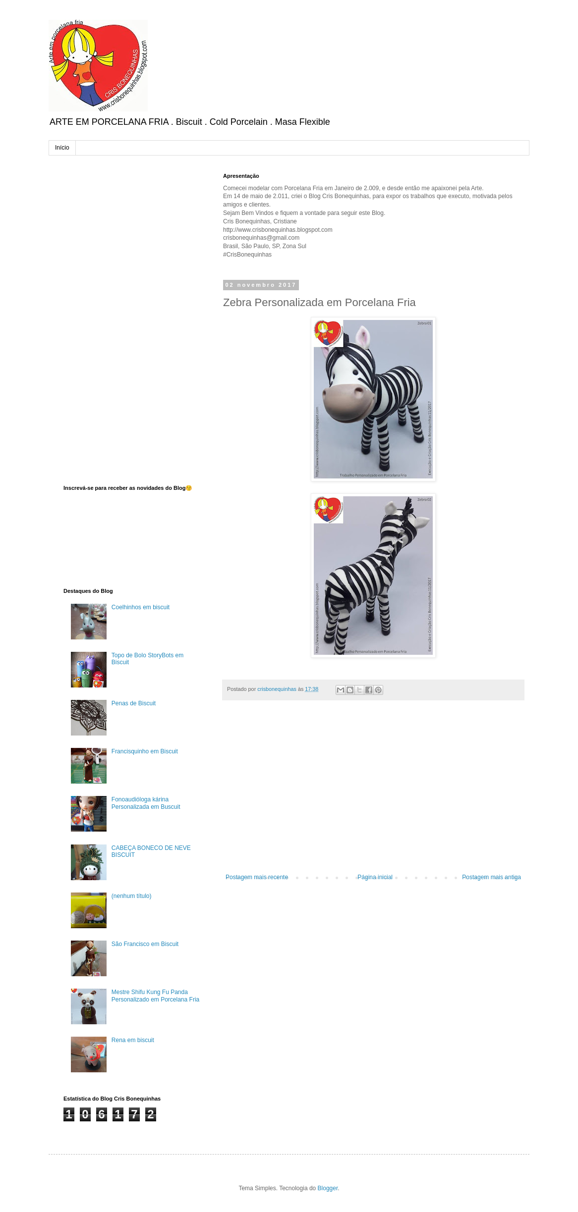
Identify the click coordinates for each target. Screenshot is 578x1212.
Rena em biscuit (133, 1040)
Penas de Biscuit (134, 703)
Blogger (328, 1188)
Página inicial (375, 877)
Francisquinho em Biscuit (145, 751)
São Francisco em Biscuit (145, 944)
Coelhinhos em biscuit (141, 607)
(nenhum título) (132, 896)
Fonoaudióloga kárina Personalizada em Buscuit (146, 803)
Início (62, 147)
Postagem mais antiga (491, 877)
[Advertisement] (373, 792)
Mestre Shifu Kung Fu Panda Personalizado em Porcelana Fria (155, 995)
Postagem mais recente (257, 877)
